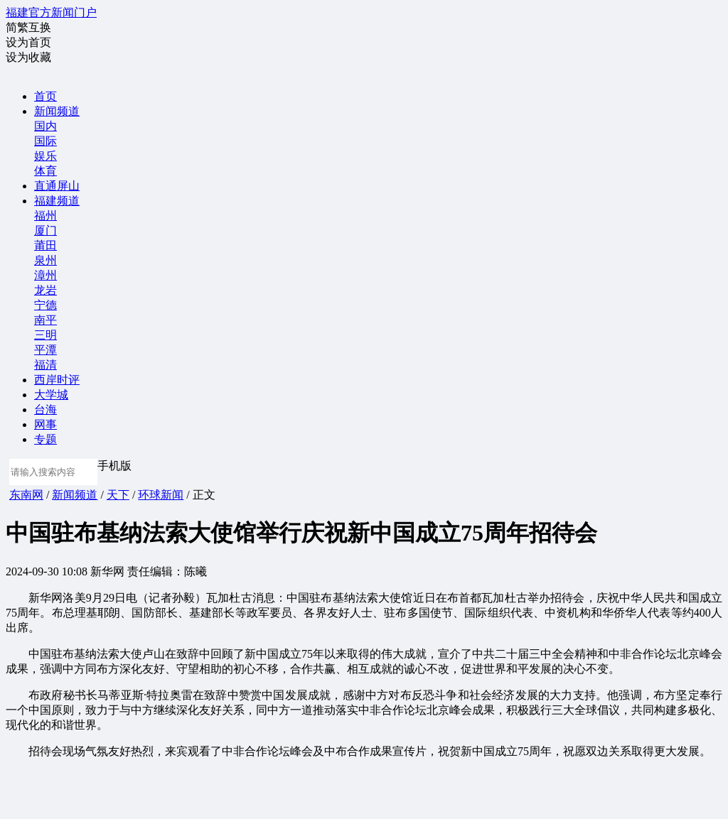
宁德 (45, 305)
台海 (45, 409)
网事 (45, 424)
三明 (45, 335)
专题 (45, 439)
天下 (118, 495)
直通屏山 (57, 186)
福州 (45, 216)
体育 (45, 171)
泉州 (45, 260)
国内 (45, 126)
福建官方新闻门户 (51, 12)
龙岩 (45, 290)
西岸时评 (57, 380)
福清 (45, 365)
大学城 (51, 395)
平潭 (45, 350)
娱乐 (45, 156)
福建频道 (57, 201)
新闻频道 (57, 111)
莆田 (45, 245)
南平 (45, 320)
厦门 (45, 230)
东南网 (26, 495)
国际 (45, 141)
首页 (45, 96)
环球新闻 (160, 495)
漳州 (45, 275)
